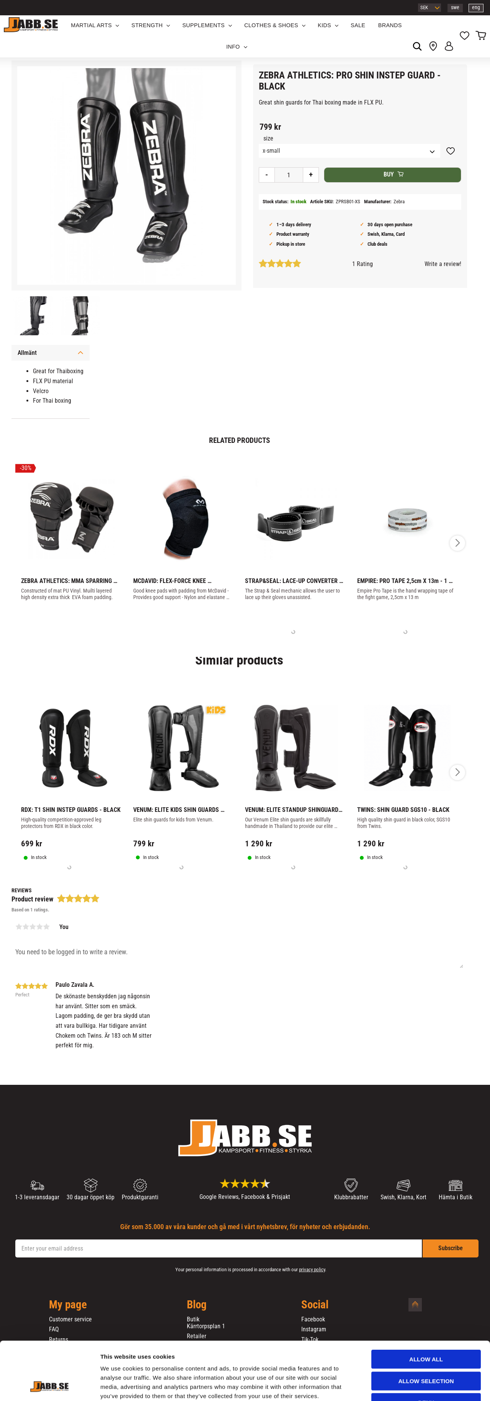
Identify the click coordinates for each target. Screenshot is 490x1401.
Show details (401, 1386)
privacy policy (312, 1269)
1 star (18, 926)
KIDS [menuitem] (324, 25)
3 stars (32, 926)
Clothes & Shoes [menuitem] (271, 25)
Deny (426, 1352)
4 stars (39, 926)
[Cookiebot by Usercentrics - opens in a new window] (49, 1386)
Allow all (426, 1309)
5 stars (46, 926)
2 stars (25, 926)
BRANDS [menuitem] (390, 25)
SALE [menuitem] (358, 25)
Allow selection (426, 1331)
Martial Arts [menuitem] (91, 25)
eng (476, 7)
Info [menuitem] (233, 47)
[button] (464, 36)
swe (455, 7)
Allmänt (27, 352)
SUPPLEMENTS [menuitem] (203, 25)
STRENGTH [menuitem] (147, 25)
